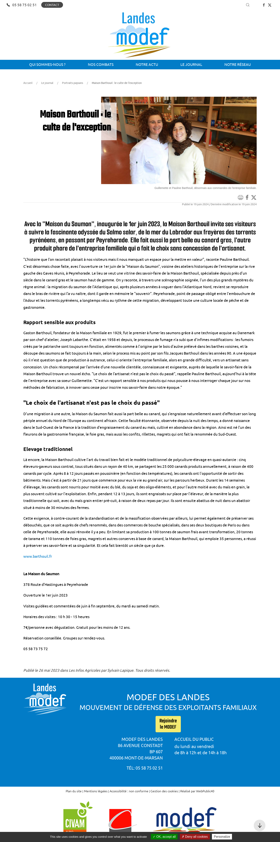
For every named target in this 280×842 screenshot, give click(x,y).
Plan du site (74, 791)
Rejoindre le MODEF (168, 724)
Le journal (47, 82)
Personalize (222, 836)
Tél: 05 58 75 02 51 (145, 768)
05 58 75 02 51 (21, 5)
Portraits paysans (72, 82)
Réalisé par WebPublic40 (197, 791)
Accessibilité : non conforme (129, 791)
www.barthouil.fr (37, 556)
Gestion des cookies (164, 791)
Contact (52, 5)
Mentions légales (96, 791)
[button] (248, 5)
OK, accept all (164, 836)
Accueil (27, 82)
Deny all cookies (195, 836)
